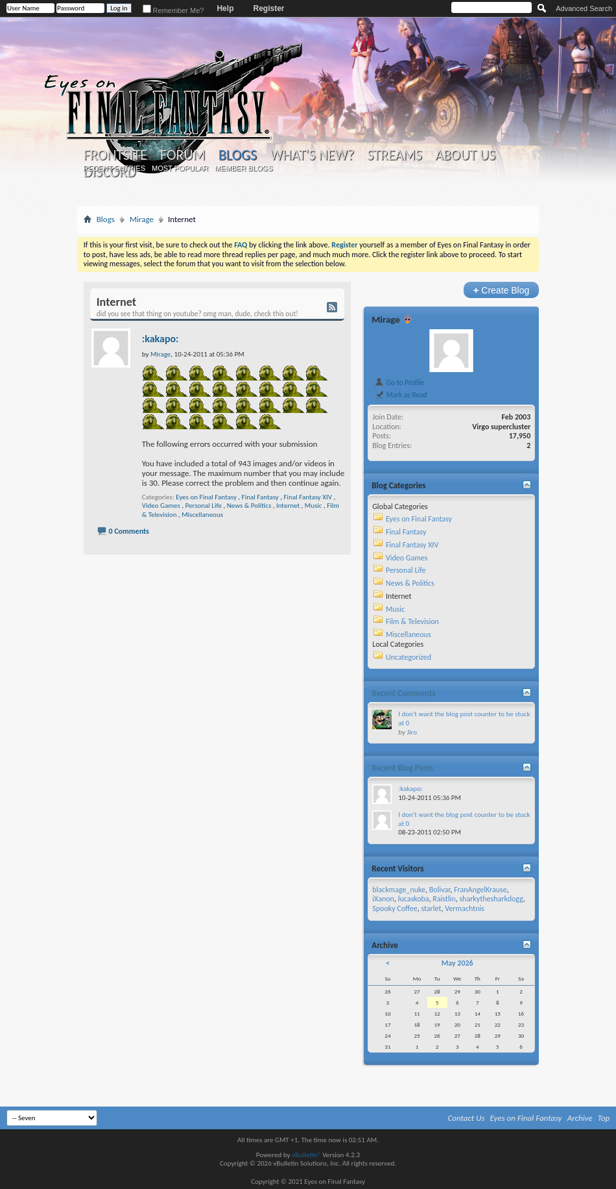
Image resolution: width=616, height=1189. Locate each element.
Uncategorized (408, 657)
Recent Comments (403, 693)
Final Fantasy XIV (308, 497)
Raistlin (443, 898)
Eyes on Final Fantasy (206, 497)
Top (604, 1118)
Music (313, 505)
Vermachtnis (464, 908)
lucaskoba (413, 898)
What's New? (312, 155)
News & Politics (249, 505)
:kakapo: (160, 338)
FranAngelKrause (480, 889)
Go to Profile (399, 382)
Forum (182, 155)
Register (268, 8)
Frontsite (115, 155)
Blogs (238, 155)
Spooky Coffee (394, 908)
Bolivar (440, 889)
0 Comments (128, 531)
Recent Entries (114, 168)
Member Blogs (243, 168)
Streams (394, 155)
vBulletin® (306, 1155)
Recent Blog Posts (402, 768)
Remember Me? (173, 10)
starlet (431, 908)
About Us (465, 155)
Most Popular (180, 168)
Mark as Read (400, 394)
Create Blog (501, 289)
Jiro (412, 732)
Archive (580, 1118)
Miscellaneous (202, 514)
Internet (288, 505)
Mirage (142, 219)
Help (225, 8)
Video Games (161, 505)
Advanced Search (584, 8)
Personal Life (203, 505)
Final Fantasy (260, 497)
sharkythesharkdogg (491, 898)
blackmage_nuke (398, 889)
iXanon (383, 898)
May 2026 (457, 963)
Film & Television (412, 621)
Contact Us (466, 1118)
